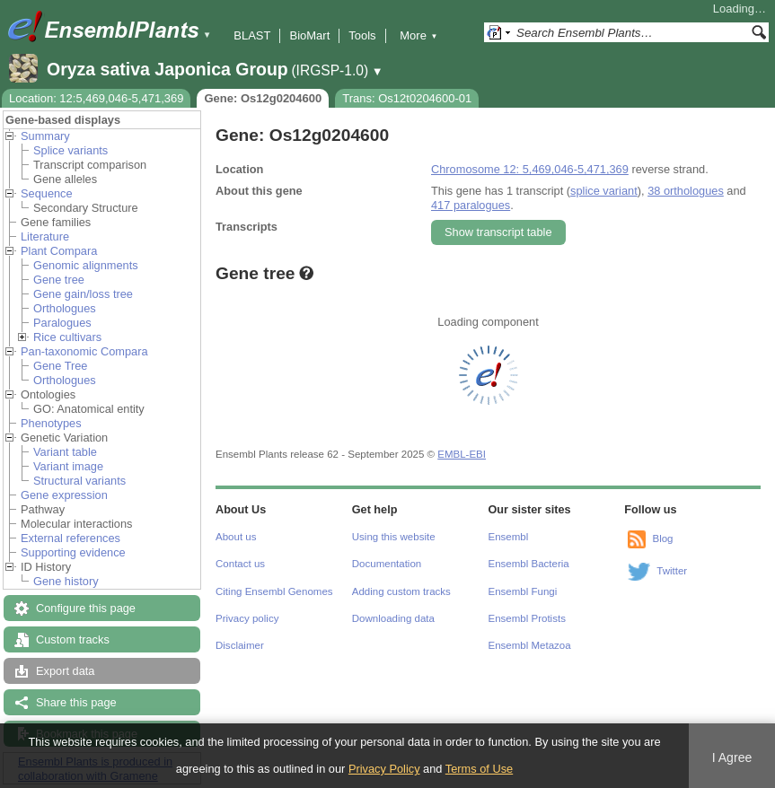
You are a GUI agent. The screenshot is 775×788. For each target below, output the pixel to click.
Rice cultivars (67, 337)
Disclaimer (240, 645)
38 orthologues (685, 190)
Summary (45, 136)
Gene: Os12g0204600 (262, 98)
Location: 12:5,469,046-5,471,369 (96, 98)
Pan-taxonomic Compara (84, 351)
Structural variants (79, 480)
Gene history (66, 581)
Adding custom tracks (401, 591)
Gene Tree (60, 365)
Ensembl (509, 536)
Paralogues (62, 322)
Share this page (76, 702)
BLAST (251, 35)
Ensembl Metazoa (530, 645)
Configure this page (86, 608)
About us (236, 536)
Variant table (65, 452)
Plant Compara (59, 251)
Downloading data (393, 618)
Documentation (386, 563)
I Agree (732, 757)
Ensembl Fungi (523, 591)
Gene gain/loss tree (83, 294)
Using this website (394, 536)
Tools (361, 35)
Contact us (240, 563)
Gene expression (64, 495)
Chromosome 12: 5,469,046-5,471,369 (530, 169)
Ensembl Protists (527, 618)
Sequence (47, 193)
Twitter (671, 570)
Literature (45, 236)
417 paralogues (470, 205)
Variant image (68, 466)
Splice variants (70, 150)
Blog (662, 538)
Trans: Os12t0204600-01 (406, 98)
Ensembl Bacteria (529, 563)
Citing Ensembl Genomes (274, 591)
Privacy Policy (384, 768)
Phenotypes (51, 423)
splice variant (604, 190)
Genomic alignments (85, 265)
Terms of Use (479, 768)
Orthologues (64, 308)
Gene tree (58, 279)
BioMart (309, 35)
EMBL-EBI (461, 454)
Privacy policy (247, 618)
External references (70, 538)
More (418, 35)
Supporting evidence (73, 552)
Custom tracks (73, 639)
